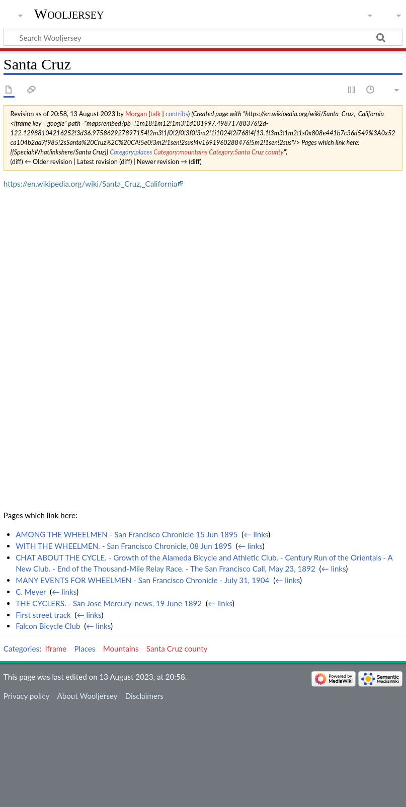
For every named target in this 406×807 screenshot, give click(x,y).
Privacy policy (26, 695)
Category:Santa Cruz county (246, 152)
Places (85, 648)
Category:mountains (180, 152)
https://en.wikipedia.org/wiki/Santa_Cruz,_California (90, 183)
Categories (21, 648)
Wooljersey (69, 14)
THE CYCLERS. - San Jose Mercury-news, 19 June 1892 (109, 603)
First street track (43, 614)
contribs (177, 114)
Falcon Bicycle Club (48, 625)
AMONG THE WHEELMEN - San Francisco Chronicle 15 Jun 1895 (126, 534)
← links (255, 534)
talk (155, 114)
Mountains (121, 648)
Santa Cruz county (177, 648)
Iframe (56, 648)
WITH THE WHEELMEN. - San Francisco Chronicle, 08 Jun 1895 (124, 545)
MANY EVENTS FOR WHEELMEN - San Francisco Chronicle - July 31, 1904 (142, 580)
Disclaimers (144, 695)
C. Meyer (31, 591)
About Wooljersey (87, 695)
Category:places (131, 152)
